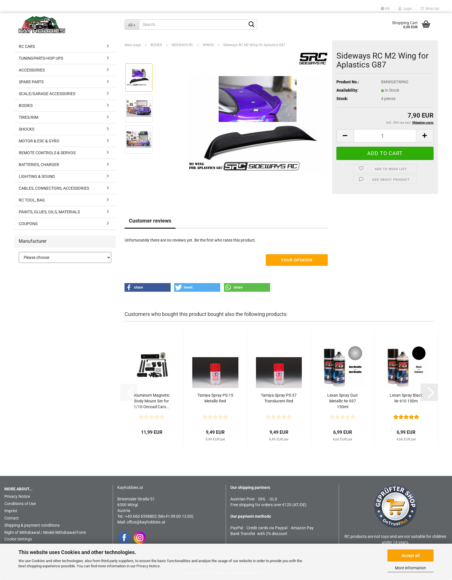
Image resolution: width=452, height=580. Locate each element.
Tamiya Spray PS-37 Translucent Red (279, 398)
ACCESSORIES (32, 70)
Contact (11, 518)
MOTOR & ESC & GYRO (39, 141)
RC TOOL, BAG (32, 200)
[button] (385, 8)
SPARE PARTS (31, 82)
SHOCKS (26, 129)
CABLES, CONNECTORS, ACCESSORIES (54, 188)
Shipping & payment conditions (32, 525)
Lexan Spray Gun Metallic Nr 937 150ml (342, 401)
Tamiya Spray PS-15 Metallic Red (215, 398)
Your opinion (296, 260)
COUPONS (28, 223)
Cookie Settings (18, 539)
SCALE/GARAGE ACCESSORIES (47, 93)
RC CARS (27, 46)
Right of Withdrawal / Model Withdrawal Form (45, 532)
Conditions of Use (20, 503)
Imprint (10, 511)
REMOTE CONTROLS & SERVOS (47, 152)
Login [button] (405, 9)
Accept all (411, 555)
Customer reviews (150, 221)
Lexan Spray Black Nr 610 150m (406, 398)
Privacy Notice (148, 566)
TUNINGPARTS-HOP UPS (41, 58)
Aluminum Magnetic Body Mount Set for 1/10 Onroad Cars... (152, 401)
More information (410, 568)
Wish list (430, 9)
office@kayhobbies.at (146, 522)
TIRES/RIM (28, 117)
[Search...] (132, 24)
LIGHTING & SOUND (37, 176)
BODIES (26, 105)
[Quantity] (385, 135)
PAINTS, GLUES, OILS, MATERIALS (49, 212)
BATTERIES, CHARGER (39, 164)
